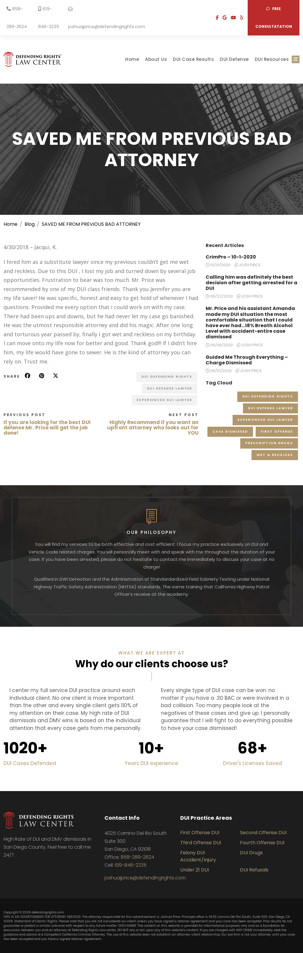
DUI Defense (234, 59)
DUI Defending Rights (166, 376)
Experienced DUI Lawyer (164, 399)
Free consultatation (273, 17)
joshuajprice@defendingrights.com (106, 18)
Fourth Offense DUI (262, 842)
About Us (156, 59)
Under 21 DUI (194, 869)
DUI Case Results (193, 59)
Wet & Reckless (275, 454)
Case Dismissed (230, 431)
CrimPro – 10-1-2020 (231, 257)
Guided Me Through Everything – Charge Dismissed (247, 360)
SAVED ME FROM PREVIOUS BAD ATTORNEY (91, 224)
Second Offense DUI (263, 832)
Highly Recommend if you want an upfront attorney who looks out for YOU (153, 427)
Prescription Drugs (269, 443)
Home (132, 59)
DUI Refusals (254, 869)
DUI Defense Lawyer (169, 388)
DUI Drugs (251, 852)
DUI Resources (272, 59)
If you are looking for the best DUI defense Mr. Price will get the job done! (47, 427)
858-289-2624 (17, 18)
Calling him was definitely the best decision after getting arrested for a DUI (251, 283)
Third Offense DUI (200, 842)
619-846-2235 (48, 18)
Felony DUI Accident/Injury (198, 856)
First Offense (277, 431)
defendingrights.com (48, 912)
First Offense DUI (199, 832)
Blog (30, 224)
